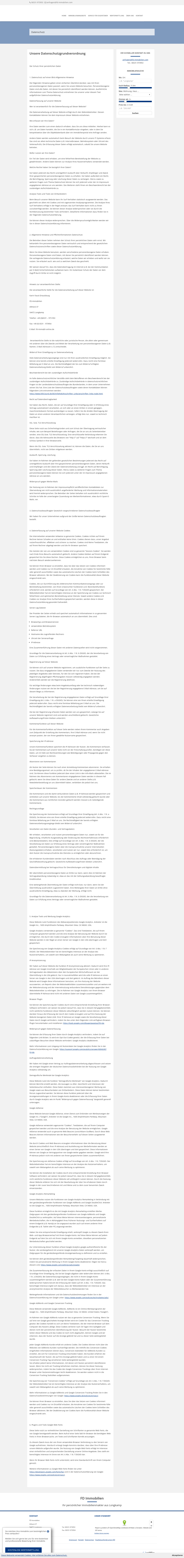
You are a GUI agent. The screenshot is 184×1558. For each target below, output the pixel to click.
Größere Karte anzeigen (101, 1533)
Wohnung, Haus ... (129, 91)
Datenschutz (89, 1540)
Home (64, 16)
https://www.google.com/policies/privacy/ (47, 1475)
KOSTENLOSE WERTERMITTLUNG (23, 1550)
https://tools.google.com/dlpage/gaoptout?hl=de (83, 1023)
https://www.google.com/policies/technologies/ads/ (86, 1297)
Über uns (130, 16)
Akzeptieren (177, 1555)
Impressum (73, 1540)
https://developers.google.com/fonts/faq (47, 1472)
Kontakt (139, 16)
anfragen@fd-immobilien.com (59, 2)
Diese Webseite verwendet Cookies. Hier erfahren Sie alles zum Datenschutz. (34, 1555)
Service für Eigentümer (98, 16)
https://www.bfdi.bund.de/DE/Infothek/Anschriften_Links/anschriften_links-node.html (66, 393)
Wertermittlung (117, 16)
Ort (122, 77)
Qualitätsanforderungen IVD (105, 1540)
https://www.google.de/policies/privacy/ (81, 1395)
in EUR (126, 105)
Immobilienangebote (77, 16)
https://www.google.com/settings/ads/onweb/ (60, 1265)
